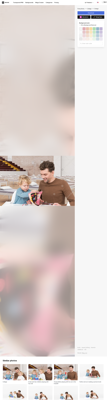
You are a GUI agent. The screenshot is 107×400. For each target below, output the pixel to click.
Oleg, (83, 353)
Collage (89, 8)
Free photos (80, 8)
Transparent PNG (18, 2)
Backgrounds (29, 2)
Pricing (56, 2)
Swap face (97, 17)
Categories (49, 2)
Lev (86, 353)
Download (91, 13)
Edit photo (84, 17)
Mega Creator (39, 2)
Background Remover (90, 25)
